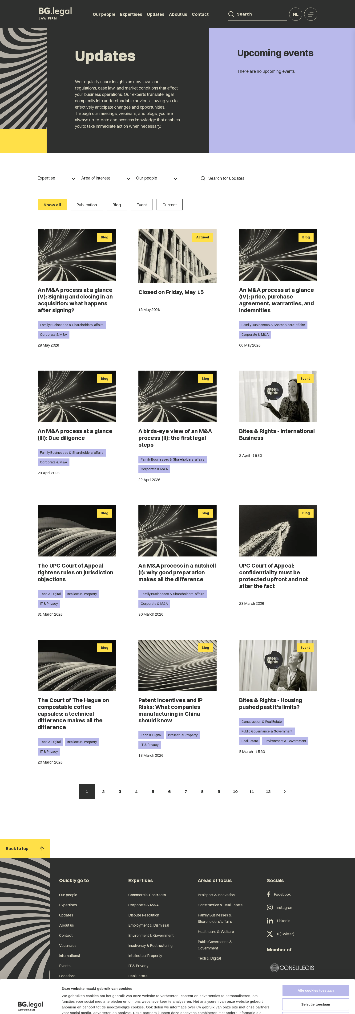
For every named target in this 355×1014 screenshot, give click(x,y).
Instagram (280, 907)
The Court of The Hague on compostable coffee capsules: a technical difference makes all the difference (73, 713)
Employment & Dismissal (148, 925)
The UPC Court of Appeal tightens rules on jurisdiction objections (75, 572)
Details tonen (254, 1005)
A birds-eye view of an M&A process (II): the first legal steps (175, 437)
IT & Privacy (49, 603)
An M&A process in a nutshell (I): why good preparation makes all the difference (177, 572)
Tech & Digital (50, 594)
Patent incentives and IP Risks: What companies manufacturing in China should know (170, 710)
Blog (117, 205)
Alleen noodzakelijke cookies (315, 984)
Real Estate (250, 741)
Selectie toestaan (315, 970)
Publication (87, 205)
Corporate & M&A (53, 334)
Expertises (131, 14)
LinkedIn (278, 921)
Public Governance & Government (267, 731)
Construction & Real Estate (262, 722)
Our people (104, 14)
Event (142, 205)
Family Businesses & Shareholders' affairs (72, 325)
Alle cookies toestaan (316, 956)
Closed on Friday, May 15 (171, 291)
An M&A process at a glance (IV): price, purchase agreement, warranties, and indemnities (276, 300)
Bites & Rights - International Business (277, 434)
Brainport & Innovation (216, 894)
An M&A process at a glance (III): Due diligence (75, 434)
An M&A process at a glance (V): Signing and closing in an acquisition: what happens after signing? (75, 300)
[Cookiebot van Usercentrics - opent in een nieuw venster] (30, 1004)
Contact (200, 14)
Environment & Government (285, 741)
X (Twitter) (280, 934)
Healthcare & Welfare (216, 931)
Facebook (279, 894)
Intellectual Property (82, 594)
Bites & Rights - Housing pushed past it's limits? (270, 703)
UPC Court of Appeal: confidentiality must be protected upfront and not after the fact (273, 575)
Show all (52, 205)
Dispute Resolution (143, 915)
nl (296, 14)
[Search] (231, 14)
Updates (155, 14)
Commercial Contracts (147, 894)
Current (169, 205)
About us (178, 14)
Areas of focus (215, 880)
